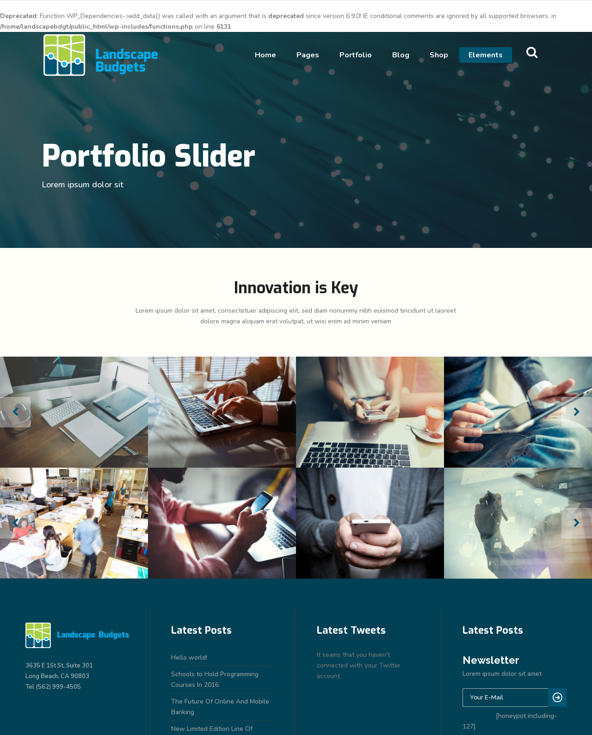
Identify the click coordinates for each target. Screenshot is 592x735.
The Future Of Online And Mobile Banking (220, 706)
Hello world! (189, 657)
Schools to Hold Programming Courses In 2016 (215, 679)
